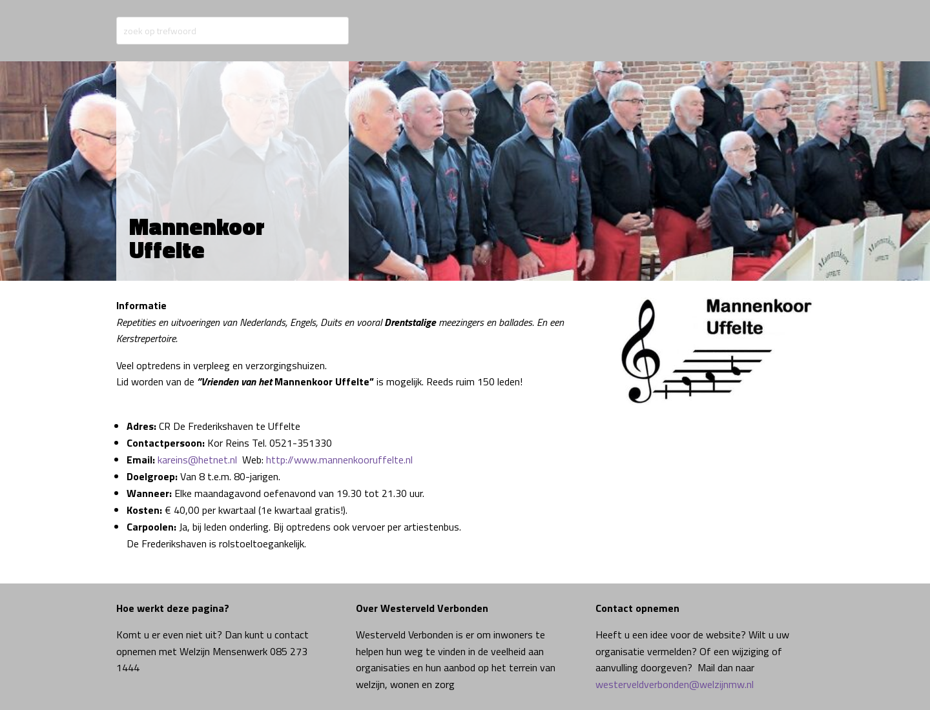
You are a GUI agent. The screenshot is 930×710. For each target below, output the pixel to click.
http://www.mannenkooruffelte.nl (339, 459)
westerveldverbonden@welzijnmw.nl (674, 684)
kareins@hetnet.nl (197, 459)
